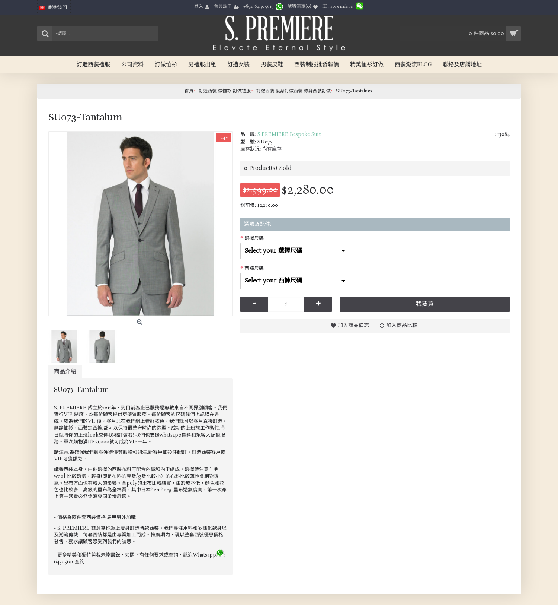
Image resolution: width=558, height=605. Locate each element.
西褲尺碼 (254, 268)
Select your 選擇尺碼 (273, 251)
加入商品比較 (401, 325)
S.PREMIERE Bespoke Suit (289, 134)
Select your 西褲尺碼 (273, 280)
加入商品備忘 (353, 325)
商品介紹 (65, 372)
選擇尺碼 (254, 238)
